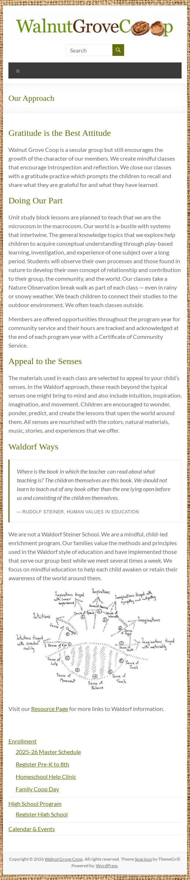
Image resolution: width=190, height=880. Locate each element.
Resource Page (49, 708)
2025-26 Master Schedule (48, 751)
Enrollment (22, 741)
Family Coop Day (37, 788)
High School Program (35, 803)
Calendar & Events (31, 828)
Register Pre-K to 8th (42, 764)
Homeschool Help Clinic (46, 776)
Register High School (42, 814)
